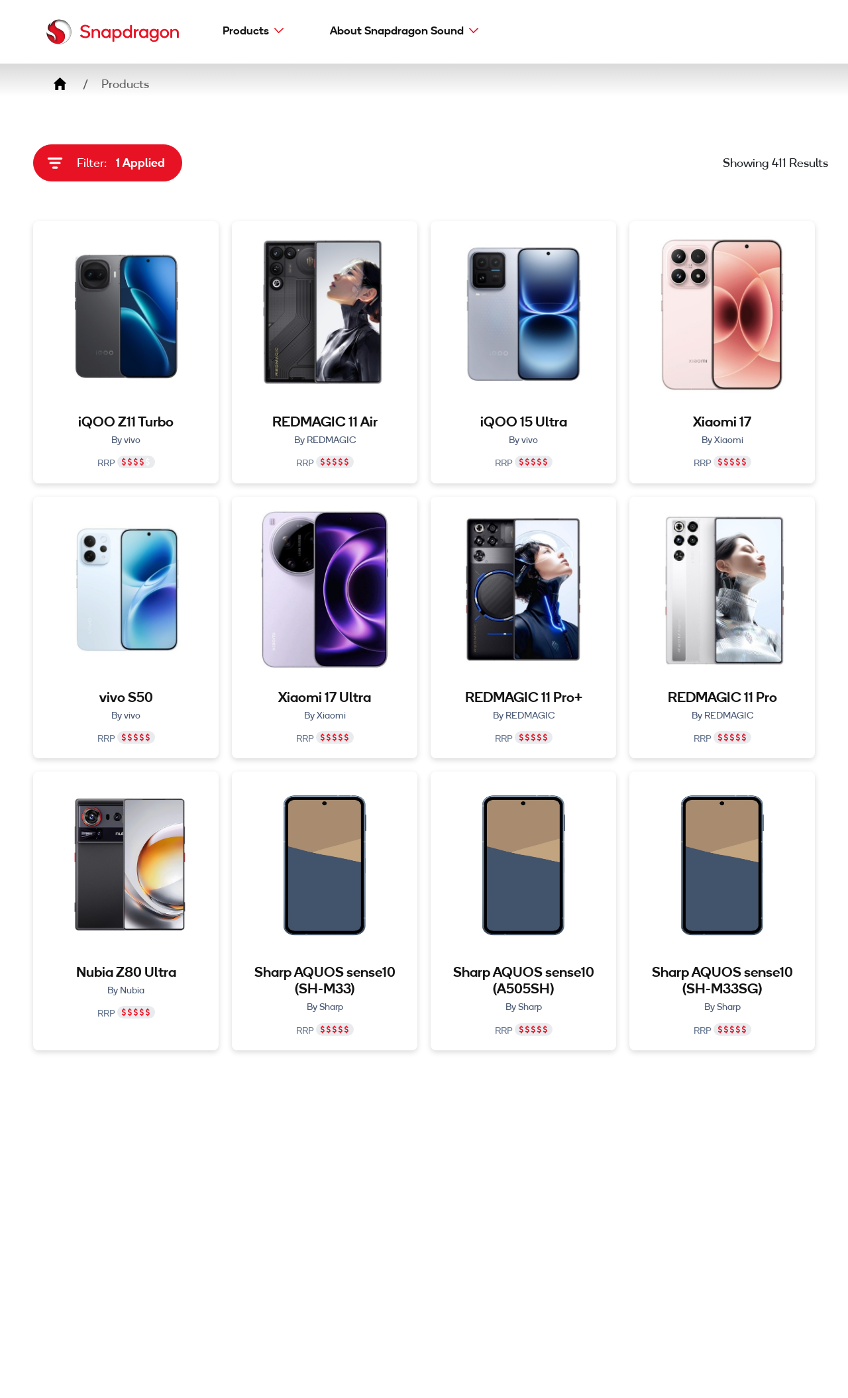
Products (246, 30)
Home (60, 84)
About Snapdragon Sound (397, 30)
